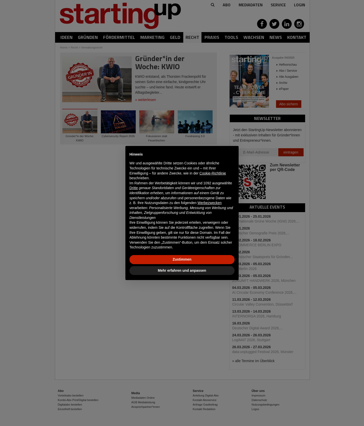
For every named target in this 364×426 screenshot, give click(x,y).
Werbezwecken (209, 203)
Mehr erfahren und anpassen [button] (182, 270)
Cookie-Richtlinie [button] (212, 173)
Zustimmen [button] (182, 259)
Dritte (133, 188)
